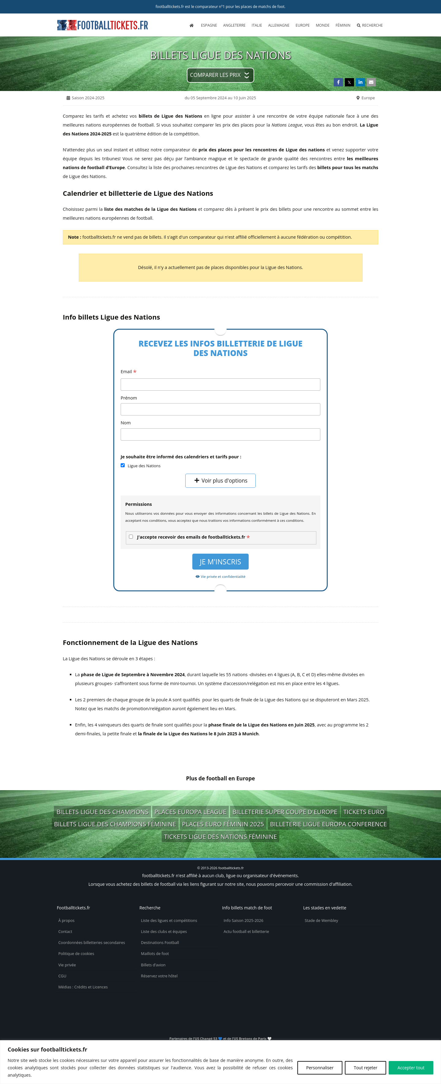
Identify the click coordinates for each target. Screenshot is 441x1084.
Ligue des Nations (144, 465)
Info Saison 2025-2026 (243, 920)
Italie (257, 25)
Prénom (129, 398)
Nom (126, 423)
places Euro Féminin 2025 (223, 824)
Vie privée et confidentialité (220, 576)
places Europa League (191, 811)
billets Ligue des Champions (102, 811)
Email (129, 372)
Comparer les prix (215, 74)
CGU (62, 976)
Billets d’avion (153, 965)
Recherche (369, 25)
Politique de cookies (76, 953)
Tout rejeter (365, 1068)
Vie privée (67, 965)
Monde (323, 25)
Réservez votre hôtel (159, 976)
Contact (65, 931)
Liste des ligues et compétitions (169, 920)
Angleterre (234, 25)
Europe (303, 25)
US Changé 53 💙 (208, 1038)
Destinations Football (160, 942)
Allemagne (279, 25)
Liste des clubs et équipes (164, 931)
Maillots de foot (155, 953)
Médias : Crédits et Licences (82, 987)
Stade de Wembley (321, 920)
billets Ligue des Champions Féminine (115, 824)
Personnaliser (320, 1068)
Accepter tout (411, 1068)
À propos (66, 920)
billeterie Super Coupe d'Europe (284, 811)
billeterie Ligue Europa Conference (328, 824)
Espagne (209, 25)
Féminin (343, 25)
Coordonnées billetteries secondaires (91, 942)
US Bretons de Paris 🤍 (253, 1038)
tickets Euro (363, 811)
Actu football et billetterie (246, 931)
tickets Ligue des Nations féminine (220, 836)
